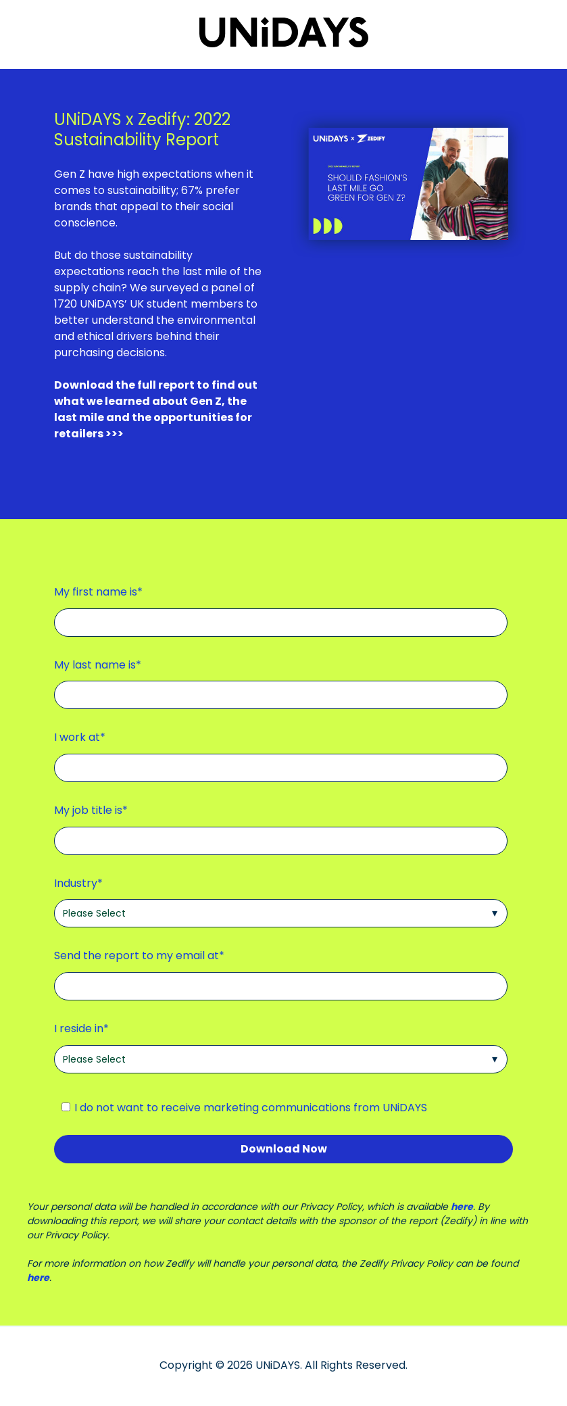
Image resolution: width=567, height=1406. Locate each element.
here (462, 1206)
